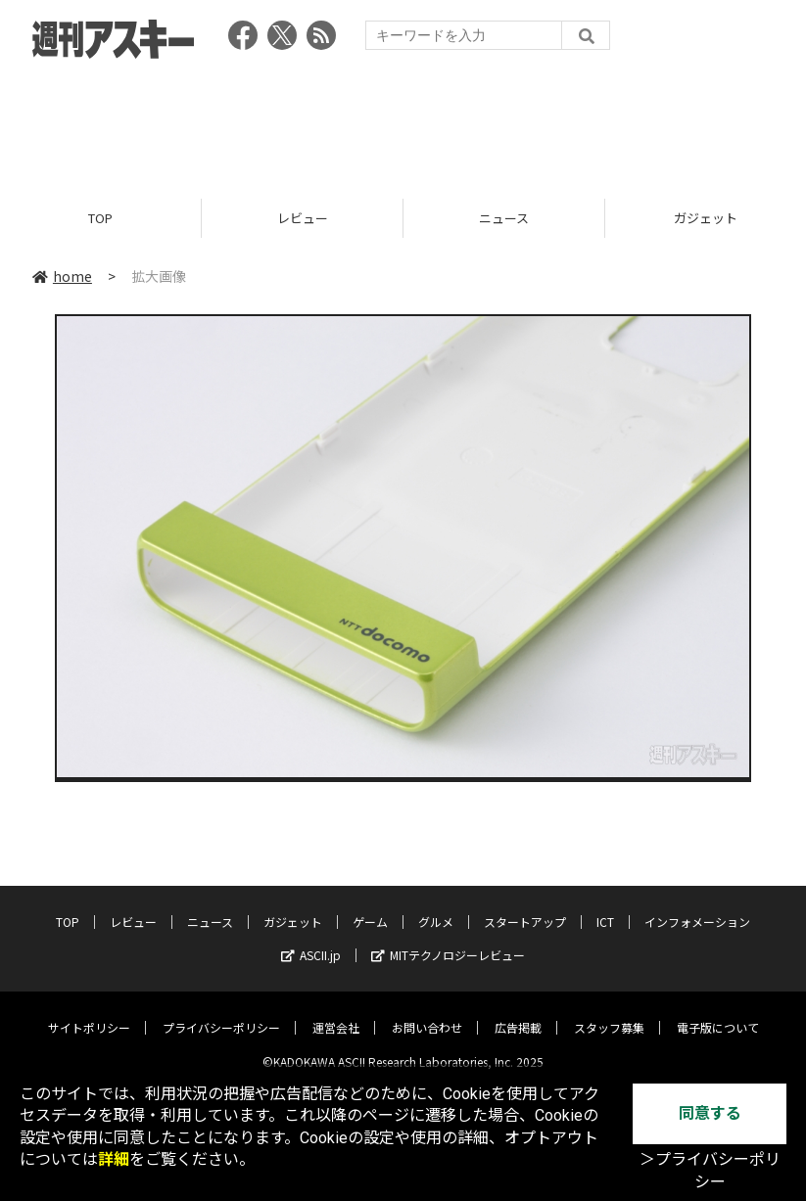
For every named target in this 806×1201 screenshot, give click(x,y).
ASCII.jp (311, 940)
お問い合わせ (427, 1012)
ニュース (504, 217)
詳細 (113, 1159)
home (62, 276)
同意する (710, 1113)
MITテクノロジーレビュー (448, 940)
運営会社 (335, 1012)
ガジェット (292, 907)
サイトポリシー (89, 1012)
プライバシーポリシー (221, 1012)
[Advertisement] (403, 122)
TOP (100, 217)
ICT (605, 907)
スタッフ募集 (609, 1012)
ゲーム (370, 907)
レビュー (302, 217)
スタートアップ (525, 907)
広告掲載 (518, 1012)
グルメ (435, 907)
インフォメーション (697, 907)
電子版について (718, 1012)
